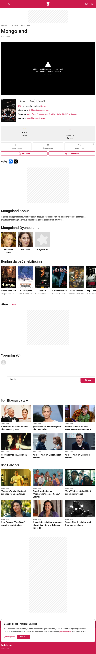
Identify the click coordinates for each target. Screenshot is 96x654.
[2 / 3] (25, 243)
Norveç (43, 106)
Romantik (41, 101)
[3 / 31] (42, 282)
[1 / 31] (8, 282)
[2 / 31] (25, 282)
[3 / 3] (42, 243)
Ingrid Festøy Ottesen (36, 118)
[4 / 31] (59, 282)
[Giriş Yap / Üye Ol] (86, 4)
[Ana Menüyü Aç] (3, 4)
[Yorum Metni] (51, 368)
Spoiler (13, 379)
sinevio (13, 304)
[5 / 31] (76, 282)
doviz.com (5, 649)
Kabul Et (23, 637)
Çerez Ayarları (9, 637)
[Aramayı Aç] (9, 4)
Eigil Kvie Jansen (69, 114)
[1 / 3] (8, 243)
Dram (32, 101)
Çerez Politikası (65, 631)
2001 (20, 106)
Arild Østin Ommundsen (39, 110)
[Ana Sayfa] (48, 4)
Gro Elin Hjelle (55, 114)
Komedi (22, 101)
